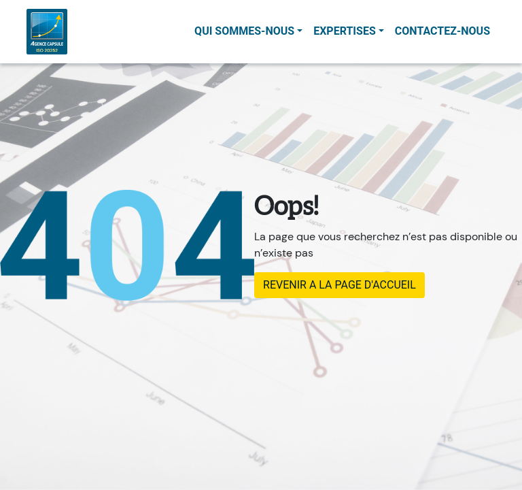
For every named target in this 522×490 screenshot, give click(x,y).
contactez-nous (442, 30)
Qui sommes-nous (244, 30)
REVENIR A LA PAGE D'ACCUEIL (339, 284)
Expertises (344, 30)
